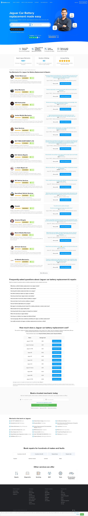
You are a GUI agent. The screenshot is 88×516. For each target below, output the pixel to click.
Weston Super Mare (65, 429)
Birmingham (21, 94)
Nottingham (21, 423)
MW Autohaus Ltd (38, 429)
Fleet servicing (32, 495)
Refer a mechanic (32, 499)
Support (37, 2)
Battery (62, 499)
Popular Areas (55, 454)
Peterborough (22, 184)
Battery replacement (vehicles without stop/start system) (65, 93)
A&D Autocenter (20, 102)
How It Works (16, 2)
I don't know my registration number (44, 402)
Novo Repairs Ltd (14, 431)
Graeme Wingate (20, 220)
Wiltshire (20, 431)
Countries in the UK (21, 454)
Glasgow (39, 427)
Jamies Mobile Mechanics (23, 115)
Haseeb (17, 206)
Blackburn (17, 145)
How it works (15, 491)
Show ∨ (41, 382)
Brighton (46, 499)
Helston (69, 420)
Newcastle (47, 497)
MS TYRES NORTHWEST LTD (24, 141)
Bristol (46, 495)
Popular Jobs (68, 454)
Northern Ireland (32, 458)
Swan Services (19, 128)
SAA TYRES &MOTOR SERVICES (41, 434)
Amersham (64, 426)
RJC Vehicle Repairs (21, 155)
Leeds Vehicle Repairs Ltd (16, 429)
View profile (55, 83)
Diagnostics (27, 477)
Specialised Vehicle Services (24, 193)
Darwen (16, 119)
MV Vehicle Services (21, 180)
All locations (47, 500)
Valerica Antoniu (37, 436)
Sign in (76, 2)
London (16, 106)
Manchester (47, 492)
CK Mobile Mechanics (22, 259)
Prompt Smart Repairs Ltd (62, 431)
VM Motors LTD (14, 436)
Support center (16, 492)
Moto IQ (59, 429)
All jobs (62, 503)
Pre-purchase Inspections (71, 477)
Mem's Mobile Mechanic (23, 233)
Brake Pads (63, 494)
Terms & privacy (32, 503)
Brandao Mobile (37, 423)
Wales (60, 458)
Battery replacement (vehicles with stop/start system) (65, 80)
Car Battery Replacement (19, 69)
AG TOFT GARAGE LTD (16, 420)
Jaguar (48, 80)
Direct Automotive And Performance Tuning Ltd (67, 423)
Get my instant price (65, 83)
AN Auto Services (20, 247)
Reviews (38, 35)
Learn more (76, 512)
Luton (16, 251)
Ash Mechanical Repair (62, 420)
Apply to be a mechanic (27, 2)
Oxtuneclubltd (37, 431)
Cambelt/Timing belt (65, 495)
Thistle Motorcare (20, 76)
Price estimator (32, 500)
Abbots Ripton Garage (39, 420)
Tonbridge (43, 423)
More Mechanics (44, 273)
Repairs (16, 477)
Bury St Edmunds (23, 426)
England (15, 458)
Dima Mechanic (20, 90)
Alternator (63, 502)
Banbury (42, 431)
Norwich (19, 436)
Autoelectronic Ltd (15, 423)
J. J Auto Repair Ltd (21, 168)
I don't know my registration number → (17, 32)
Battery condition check (64, 196)
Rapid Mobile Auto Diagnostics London (19, 434)
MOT (49, 477)
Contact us (15, 494)
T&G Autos (59, 434)
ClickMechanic (11, 69)
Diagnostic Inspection (65, 500)
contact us (73, 384)
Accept (82, 514)
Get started (83, 2)
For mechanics (32, 497)
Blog (51, 2)
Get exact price (56, 341)
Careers (30, 502)
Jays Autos (59, 426)
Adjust (77, 514)
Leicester (17, 172)
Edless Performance (15, 426)
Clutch (62, 497)
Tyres (60, 477)
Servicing (38, 477)
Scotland (46, 458)
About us (31, 491)
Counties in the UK (39, 454)
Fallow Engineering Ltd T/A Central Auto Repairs (42, 427)
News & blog (31, 492)
